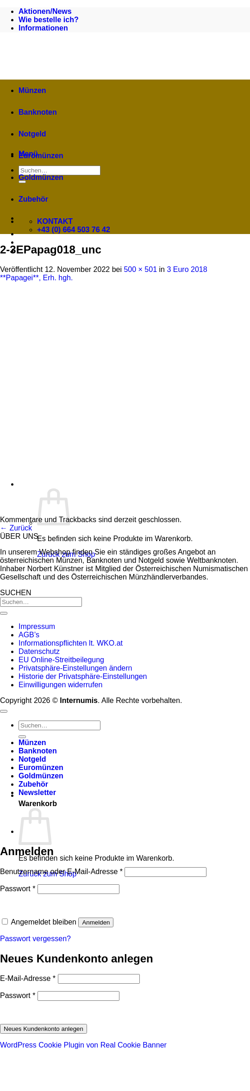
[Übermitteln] (3, 613)
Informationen (43, 28)
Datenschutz (39, 651)
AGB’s (29, 635)
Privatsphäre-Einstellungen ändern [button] (75, 668)
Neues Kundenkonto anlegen (43, 1028)
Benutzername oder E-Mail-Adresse (61, 871)
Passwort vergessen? (35, 939)
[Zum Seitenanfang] (3, 711)
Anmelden (96, 922)
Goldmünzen (41, 177)
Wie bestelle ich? (49, 20)
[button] (134, 795)
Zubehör (33, 199)
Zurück (16, 528)
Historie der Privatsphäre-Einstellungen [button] (83, 676)
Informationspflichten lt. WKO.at (71, 643)
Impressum (37, 626)
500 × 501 (140, 269)
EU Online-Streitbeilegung (61, 660)
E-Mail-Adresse (28, 978)
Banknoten (38, 112)
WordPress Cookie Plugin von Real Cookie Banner (83, 1045)
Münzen (32, 90)
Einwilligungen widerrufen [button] (60, 685)
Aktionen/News (45, 11)
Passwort (17, 889)
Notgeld (32, 134)
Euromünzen (41, 156)
